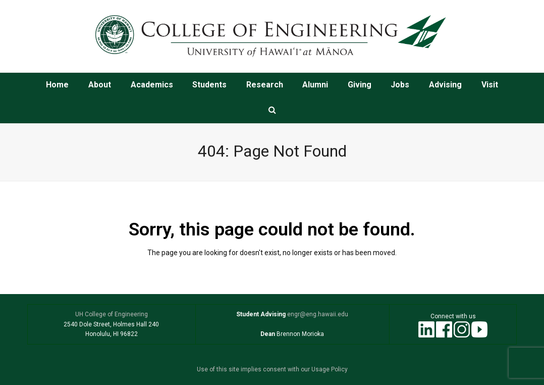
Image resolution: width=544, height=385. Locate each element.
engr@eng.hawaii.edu (317, 314)
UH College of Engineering (111, 314)
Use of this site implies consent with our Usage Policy (272, 369)
